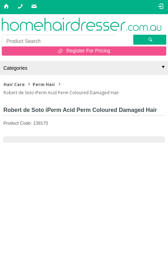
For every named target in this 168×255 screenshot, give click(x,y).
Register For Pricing (88, 50)
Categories (15, 68)
